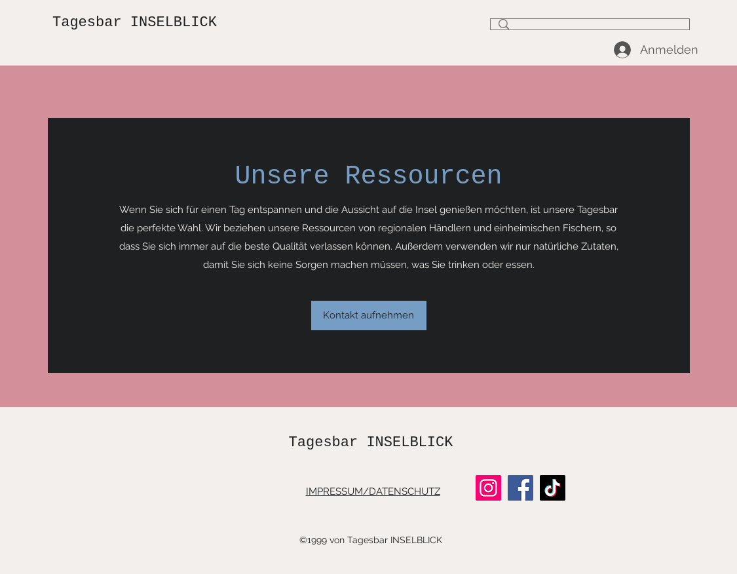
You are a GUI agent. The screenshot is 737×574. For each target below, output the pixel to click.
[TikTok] (552, 488)
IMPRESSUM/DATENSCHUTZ (373, 491)
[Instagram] (488, 488)
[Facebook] (520, 488)
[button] (368, 315)
